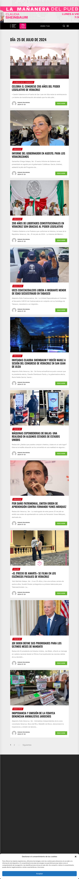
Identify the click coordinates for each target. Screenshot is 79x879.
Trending (17, 429)
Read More (61, 103)
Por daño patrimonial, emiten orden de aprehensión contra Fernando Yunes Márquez (39, 505)
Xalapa (16, 569)
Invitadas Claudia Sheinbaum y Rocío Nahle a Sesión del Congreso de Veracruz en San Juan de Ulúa (39, 363)
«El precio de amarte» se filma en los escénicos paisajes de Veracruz (34, 575)
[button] (75, 856)
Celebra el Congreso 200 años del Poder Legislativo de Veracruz (36, 88)
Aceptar (39, 874)
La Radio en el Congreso (23, 82)
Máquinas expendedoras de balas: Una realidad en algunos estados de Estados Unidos (36, 436)
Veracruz (17, 149)
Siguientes (27, 745)
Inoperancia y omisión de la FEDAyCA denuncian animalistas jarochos (33, 714)
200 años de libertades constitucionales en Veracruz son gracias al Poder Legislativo (38, 224)
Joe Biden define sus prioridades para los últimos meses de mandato (37, 644)
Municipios (18, 286)
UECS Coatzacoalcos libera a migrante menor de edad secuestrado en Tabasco (39, 291)
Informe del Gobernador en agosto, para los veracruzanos (38, 155)
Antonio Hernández (23, 102)
